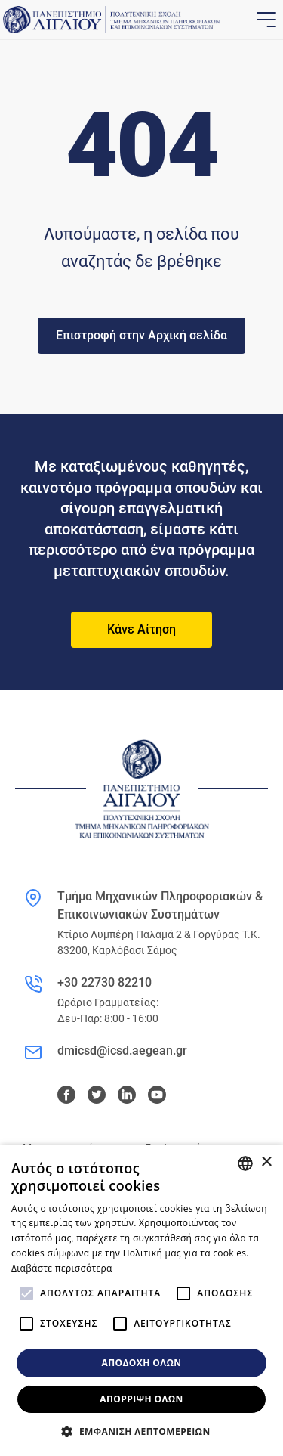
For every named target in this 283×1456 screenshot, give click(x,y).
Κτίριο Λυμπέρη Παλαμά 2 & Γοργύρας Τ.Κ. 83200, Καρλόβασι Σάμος (158, 942)
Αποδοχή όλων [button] (142, 1362)
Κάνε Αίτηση (141, 629)
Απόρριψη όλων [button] (141, 1398)
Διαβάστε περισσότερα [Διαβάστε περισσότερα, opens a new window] (61, 1268)
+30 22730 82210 (104, 982)
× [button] (266, 1162)
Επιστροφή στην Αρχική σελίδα (141, 335)
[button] (141, 1431)
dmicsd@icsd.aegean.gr (122, 1050)
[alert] (141, 1300)
